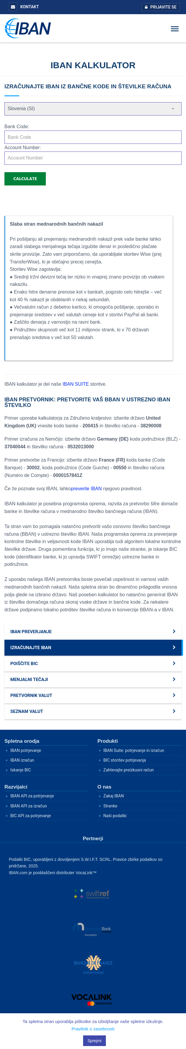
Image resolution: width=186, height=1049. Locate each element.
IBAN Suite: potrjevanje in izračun (133, 750)
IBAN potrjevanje (25, 750)
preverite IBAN (86, 488)
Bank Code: (16, 126)
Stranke (110, 806)
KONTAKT (24, 6)
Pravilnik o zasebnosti (93, 1028)
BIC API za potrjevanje (30, 815)
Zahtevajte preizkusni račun (128, 770)
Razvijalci (16, 787)
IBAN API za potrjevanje (32, 796)
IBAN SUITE (76, 384)
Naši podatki (115, 815)
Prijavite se (159, 7)
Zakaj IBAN (113, 796)
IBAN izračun (22, 760)
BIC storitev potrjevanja (124, 760)
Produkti (108, 741)
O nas (104, 787)
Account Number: (22, 147)
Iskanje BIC (20, 770)
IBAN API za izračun (28, 806)
